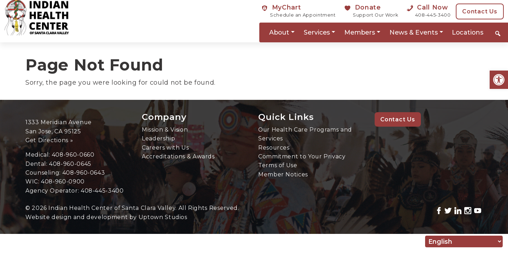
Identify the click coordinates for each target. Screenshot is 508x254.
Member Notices (283, 174)
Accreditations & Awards (178, 156)
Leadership (158, 138)
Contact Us (479, 11)
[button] (499, 80)
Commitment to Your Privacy (302, 156)
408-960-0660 (73, 154)
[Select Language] (464, 241)
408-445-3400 (102, 190)
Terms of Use (277, 165)
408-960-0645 (70, 164)
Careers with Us (165, 147)
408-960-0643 (83, 172)
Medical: (38, 154)
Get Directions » (49, 140)
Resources (274, 147)
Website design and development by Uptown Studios (106, 217)
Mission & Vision (165, 129)
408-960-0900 (63, 181)
